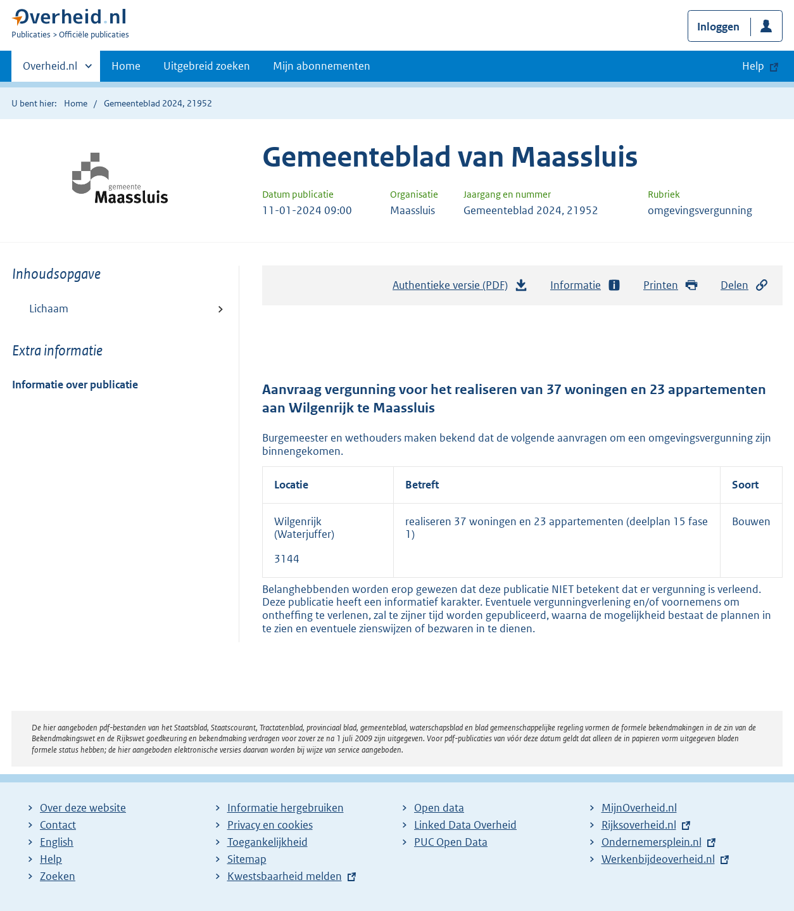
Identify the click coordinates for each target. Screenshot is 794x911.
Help (51, 859)
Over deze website (83, 808)
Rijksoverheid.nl (639, 825)
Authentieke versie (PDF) (460, 288)
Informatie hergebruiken (285, 808)
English (56, 842)
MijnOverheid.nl (639, 808)
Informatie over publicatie (75, 385)
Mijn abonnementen (321, 66)
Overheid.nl (50, 70)
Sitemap (247, 859)
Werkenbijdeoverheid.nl (658, 859)
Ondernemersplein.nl (652, 842)
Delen (745, 285)
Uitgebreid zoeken (206, 66)
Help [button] (753, 66)
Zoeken (57, 876)
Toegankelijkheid (267, 842)
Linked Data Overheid (465, 825)
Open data (439, 808)
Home (126, 66)
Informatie (585, 285)
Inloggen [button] (718, 27)
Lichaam (48, 308)
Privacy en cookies (270, 825)
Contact (58, 825)
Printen (670, 285)
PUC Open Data (451, 842)
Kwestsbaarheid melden (284, 876)
